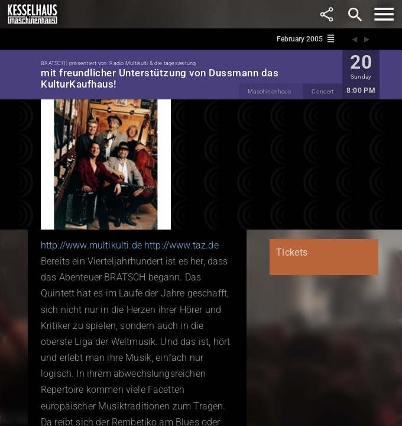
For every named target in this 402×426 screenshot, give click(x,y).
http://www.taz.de (181, 245)
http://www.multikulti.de (91, 245)
